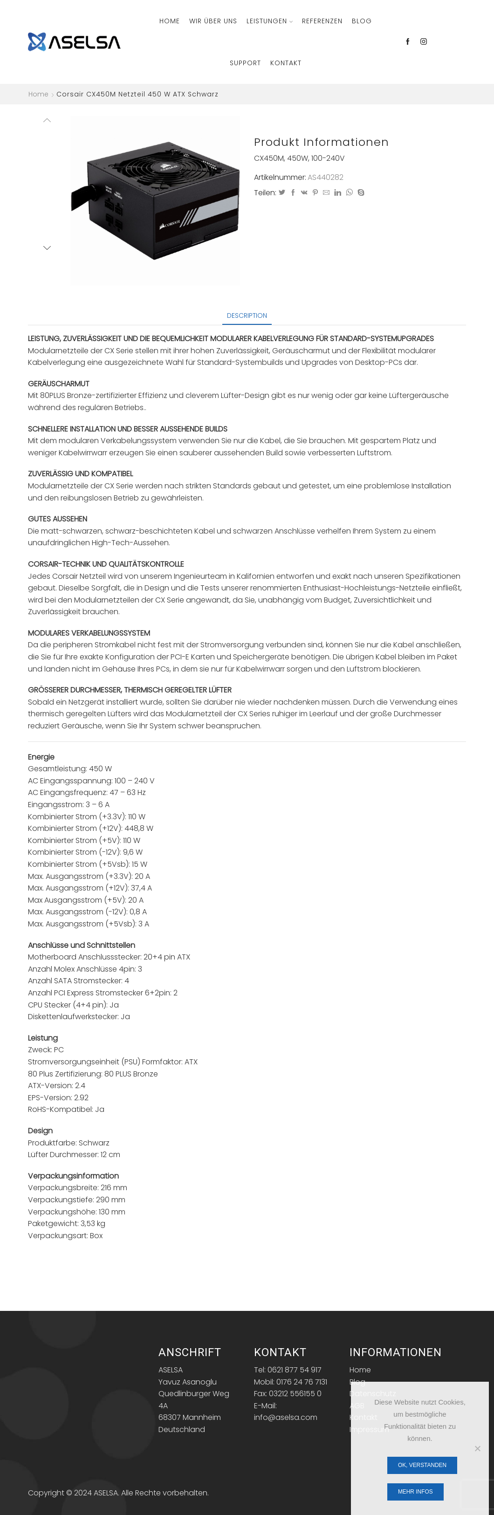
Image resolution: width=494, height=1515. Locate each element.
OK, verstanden (422, 1465)
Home (169, 21)
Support (245, 63)
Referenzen (322, 21)
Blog (362, 21)
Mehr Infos (415, 1491)
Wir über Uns (213, 21)
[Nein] (477, 1448)
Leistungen (270, 21)
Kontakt (286, 63)
